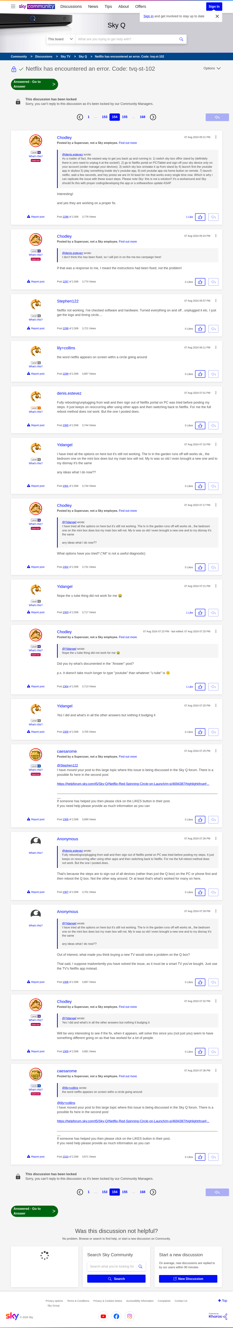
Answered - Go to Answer (34, 84)
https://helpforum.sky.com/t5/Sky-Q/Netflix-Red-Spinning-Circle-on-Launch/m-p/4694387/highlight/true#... (133, 784)
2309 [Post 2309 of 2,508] (65, 1051)
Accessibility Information (140, 1300)
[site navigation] (13, 6)
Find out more (128, 142)
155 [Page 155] (125, 117)
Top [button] (224, 1301)
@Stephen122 (67, 765)
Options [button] (209, 68)
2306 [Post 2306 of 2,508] (65, 819)
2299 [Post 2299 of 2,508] (65, 373)
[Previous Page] (80, 117)
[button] (215, 137)
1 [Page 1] (88, 117)
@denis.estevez (72, 154)
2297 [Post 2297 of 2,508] (65, 281)
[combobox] (125, 39)
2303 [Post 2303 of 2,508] (65, 612)
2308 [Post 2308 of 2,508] (65, 982)
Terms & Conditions (78, 1300)
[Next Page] (153, 117)
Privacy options (54, 1300)
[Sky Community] (37, 6)
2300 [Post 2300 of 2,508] (65, 425)
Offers (140, 6)
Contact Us (181, 1300)
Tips (108, 6)
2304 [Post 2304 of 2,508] (65, 686)
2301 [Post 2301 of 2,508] (65, 485)
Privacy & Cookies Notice (107, 1300)
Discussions (71, 6)
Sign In (214, 6)
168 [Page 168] (142, 117)
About (123, 6)
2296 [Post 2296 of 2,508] (65, 216)
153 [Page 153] (104, 117)
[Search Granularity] (61, 39)
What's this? (36, 156)
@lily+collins (70, 1087)
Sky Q (116, 25)
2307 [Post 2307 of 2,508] (65, 892)
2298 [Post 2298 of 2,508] (65, 328)
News (93, 6)
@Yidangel (69, 522)
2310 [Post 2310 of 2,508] (65, 1156)
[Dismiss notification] (217, 16)
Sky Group (54, 1305)
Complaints (164, 1300)
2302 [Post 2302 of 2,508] (65, 566)
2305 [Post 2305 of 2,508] (65, 731)
